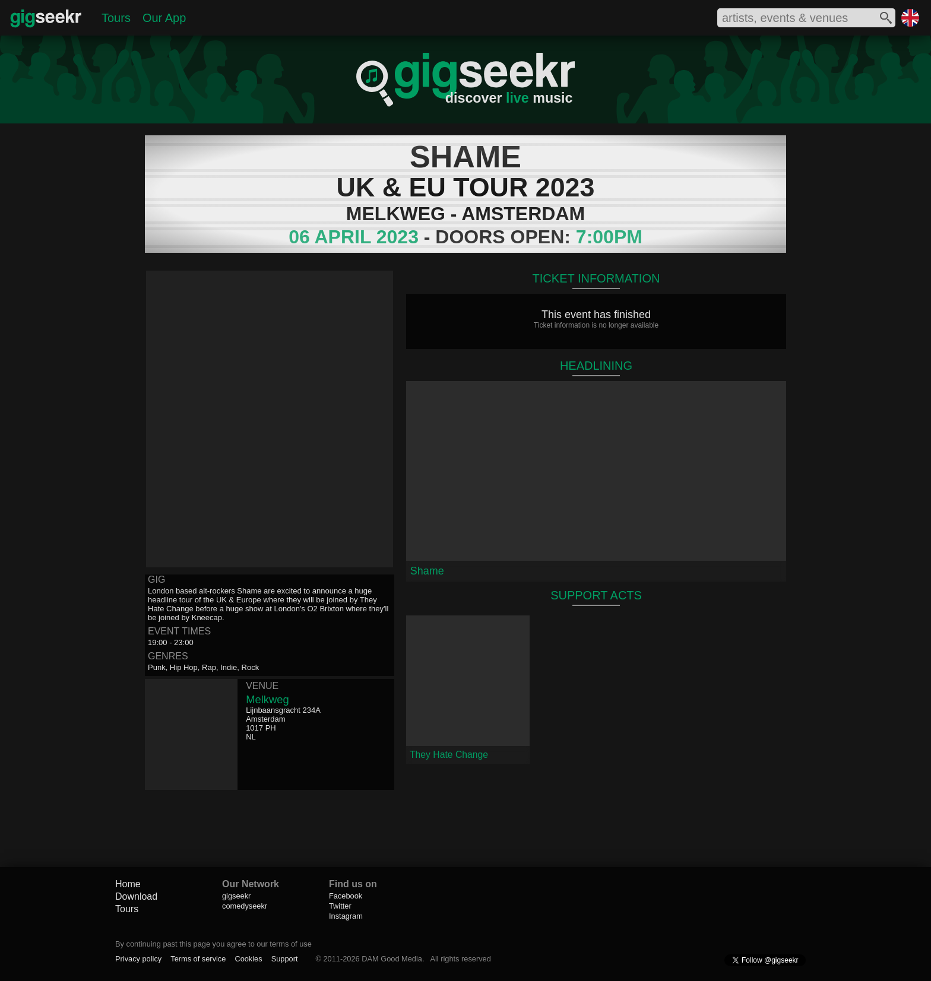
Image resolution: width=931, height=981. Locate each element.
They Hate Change (449, 755)
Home (128, 884)
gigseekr (236, 895)
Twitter (340, 905)
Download (136, 896)
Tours (116, 17)
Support (284, 958)
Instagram (346, 916)
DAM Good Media (392, 958)
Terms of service (198, 958)
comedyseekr (244, 905)
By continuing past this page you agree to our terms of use (213, 943)
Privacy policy (138, 958)
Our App (164, 17)
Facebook (345, 895)
